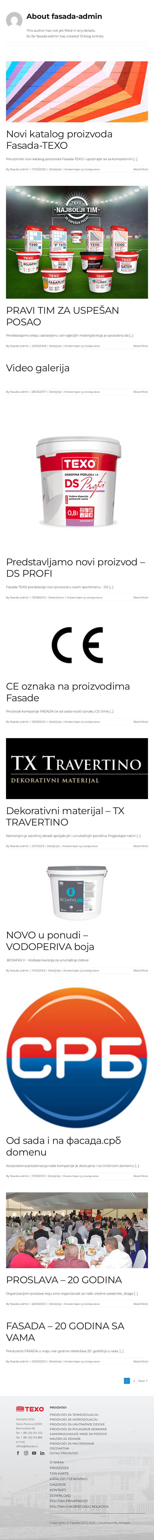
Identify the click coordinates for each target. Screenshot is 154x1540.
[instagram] (26, 1453)
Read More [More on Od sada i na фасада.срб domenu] (141, 1176)
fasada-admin (19, 169)
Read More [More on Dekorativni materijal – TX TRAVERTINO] (141, 846)
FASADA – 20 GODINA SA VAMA (65, 1331)
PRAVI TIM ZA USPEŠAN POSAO (62, 316)
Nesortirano (56, 597)
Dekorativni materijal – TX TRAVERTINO (65, 816)
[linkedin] (42, 1453)
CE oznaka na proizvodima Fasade (68, 692)
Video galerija (38, 368)
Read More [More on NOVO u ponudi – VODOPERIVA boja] (141, 970)
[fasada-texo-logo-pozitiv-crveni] (30, 1405)
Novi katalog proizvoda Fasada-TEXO (59, 139)
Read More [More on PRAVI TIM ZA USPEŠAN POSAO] (141, 345)
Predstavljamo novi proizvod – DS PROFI (75, 567)
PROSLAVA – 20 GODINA (64, 1280)
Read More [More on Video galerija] (141, 391)
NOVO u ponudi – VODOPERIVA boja (50, 940)
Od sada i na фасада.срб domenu (63, 1146)
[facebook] (18, 1453)
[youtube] (34, 1453)
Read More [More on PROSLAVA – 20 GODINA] (141, 1303)
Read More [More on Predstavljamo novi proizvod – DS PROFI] (141, 597)
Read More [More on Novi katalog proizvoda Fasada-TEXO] (141, 169)
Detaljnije (55, 169)
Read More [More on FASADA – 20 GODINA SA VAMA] (141, 1361)
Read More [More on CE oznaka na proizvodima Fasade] (141, 721)
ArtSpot (124, 1523)
